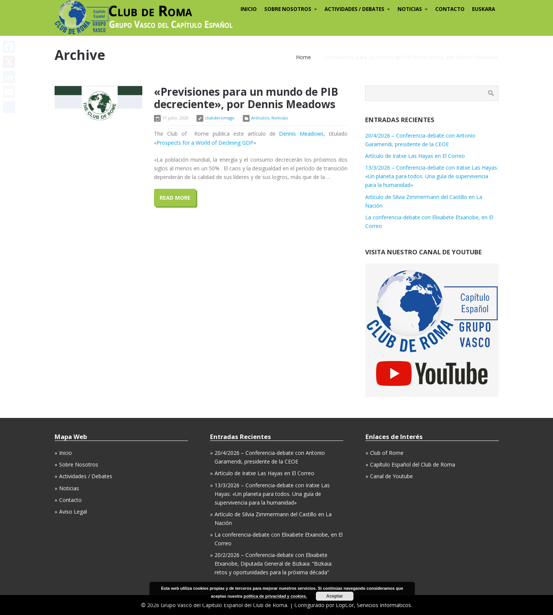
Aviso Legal (73, 511)
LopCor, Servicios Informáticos (373, 605)
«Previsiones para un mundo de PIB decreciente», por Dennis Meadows (246, 98)
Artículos (260, 118)
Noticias (279, 118)
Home (303, 57)
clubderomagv (220, 118)
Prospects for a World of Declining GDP (205, 142)
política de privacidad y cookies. (275, 596)
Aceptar (334, 596)
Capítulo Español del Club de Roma (412, 464)
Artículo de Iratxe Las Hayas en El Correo (415, 155)
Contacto (70, 499)
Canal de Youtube (391, 476)
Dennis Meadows (301, 133)
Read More (175, 197)
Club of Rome (387, 452)
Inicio (65, 452)
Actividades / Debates (85, 476)
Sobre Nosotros (78, 464)
